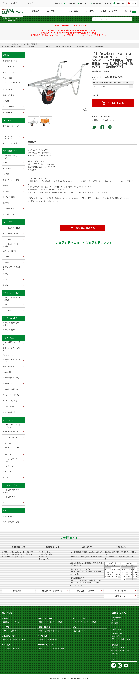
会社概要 (114, 645)
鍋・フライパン (8, 355)
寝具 (4, 502)
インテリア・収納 (9, 497)
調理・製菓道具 (8, 366)
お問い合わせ (84, 3)
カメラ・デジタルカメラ (11, 72)
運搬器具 (34, 44)
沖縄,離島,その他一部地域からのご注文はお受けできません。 (112, 83)
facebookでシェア (102, 127)
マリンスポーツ (8, 443)
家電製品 (35, 11)
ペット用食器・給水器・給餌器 (11, 245)
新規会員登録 (97, 3)
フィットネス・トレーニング (11, 449)
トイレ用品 (7, 168)
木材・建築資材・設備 (11, 522)
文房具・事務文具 (10, 318)
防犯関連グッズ (8, 214)
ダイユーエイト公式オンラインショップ (17, 3)
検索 (135, 19)
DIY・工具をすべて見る (11, 126)
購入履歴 (114, 623)
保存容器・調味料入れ (11, 389)
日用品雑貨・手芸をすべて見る (11, 157)
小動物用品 (7, 256)
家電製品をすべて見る (11, 61)
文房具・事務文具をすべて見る (11, 324)
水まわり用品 (7, 372)
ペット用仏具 (7, 239)
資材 (5, 510)
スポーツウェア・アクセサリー (11, 460)
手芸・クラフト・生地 (11, 180)
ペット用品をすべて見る (11, 228)
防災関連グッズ (8, 208)
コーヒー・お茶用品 (10, 401)
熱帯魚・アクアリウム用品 (11, 268)
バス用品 (6, 174)
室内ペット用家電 (9, 251)
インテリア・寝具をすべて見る (11, 491)
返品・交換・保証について (103, 117)
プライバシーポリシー (119, 648)
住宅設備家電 (7, 89)
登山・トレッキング (10, 437)
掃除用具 (6, 185)
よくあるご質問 (71, 3)
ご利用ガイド (57, 3)
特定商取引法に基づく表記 (120, 650)
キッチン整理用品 (9, 412)
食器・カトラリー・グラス (11, 349)
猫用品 (5, 279)
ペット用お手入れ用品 (11, 234)
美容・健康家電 (8, 107)
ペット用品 (89, 11)
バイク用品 (7, 310)
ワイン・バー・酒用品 (11, 395)
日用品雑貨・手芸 (10, 151)
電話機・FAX (7, 112)
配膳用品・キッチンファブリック (11, 360)
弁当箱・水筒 (7, 383)
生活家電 (6, 101)
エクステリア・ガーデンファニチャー (11, 137)
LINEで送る (110, 127)
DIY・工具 (50, 11)
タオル (5, 163)
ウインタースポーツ (10, 466)
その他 (5, 477)
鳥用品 (5, 285)
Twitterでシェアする (94, 127)
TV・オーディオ (8, 66)
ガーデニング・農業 (69, 11)
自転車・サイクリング (11, 431)
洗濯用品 (6, 203)
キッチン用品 (8, 338)
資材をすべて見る (9, 516)
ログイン (108, 3)
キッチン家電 (7, 78)
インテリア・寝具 (10, 485)
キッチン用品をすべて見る (11, 343)
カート (132, 3)
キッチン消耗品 (8, 406)
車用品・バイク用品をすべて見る (11, 299)
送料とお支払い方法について (52, 591)
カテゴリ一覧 (128, 11)
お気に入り (119, 3)
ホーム (4, 44)
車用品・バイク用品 (109, 11)
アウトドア (7, 472)
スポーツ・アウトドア (12, 420)
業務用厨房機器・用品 (11, 378)
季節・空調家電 (8, 95)
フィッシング (7, 454)
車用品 (5, 305)
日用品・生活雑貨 (9, 197)
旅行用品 (6, 191)
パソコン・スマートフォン (11, 84)
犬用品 (5, 274)
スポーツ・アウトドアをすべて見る (11, 426)
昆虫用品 (6, 262)
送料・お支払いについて (120, 636)
